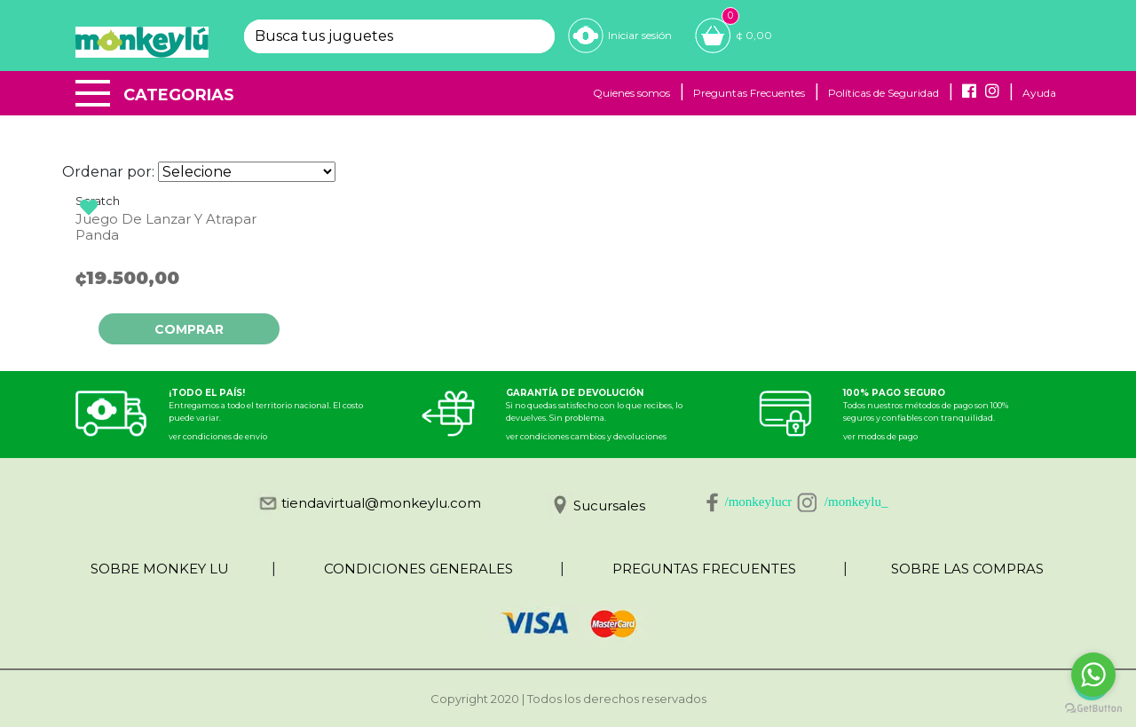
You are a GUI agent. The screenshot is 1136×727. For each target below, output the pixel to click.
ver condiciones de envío (218, 436)
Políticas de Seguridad (883, 92)
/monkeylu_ (856, 501)
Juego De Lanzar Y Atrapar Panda (165, 227)
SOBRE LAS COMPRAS (967, 568)
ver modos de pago (880, 436)
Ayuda (1039, 92)
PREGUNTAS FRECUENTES (704, 568)
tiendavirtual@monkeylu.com (381, 502)
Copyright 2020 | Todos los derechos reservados (568, 698)
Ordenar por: (108, 171)
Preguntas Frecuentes (749, 92)
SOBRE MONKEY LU (160, 568)
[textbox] (384, 36)
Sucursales (609, 505)
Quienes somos (631, 92)
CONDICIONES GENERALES (418, 568)
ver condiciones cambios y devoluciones (586, 436)
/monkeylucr (759, 501)
